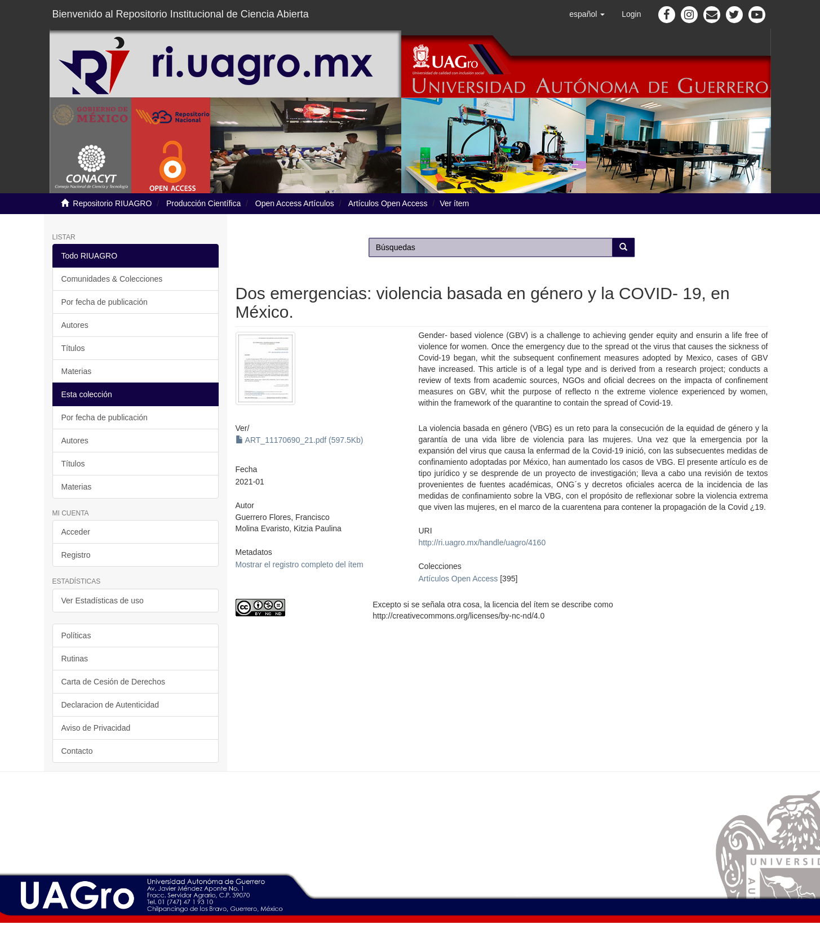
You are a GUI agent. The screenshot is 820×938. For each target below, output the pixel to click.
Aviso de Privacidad (96, 727)
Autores (74, 325)
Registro (76, 554)
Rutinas (74, 658)
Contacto (77, 750)
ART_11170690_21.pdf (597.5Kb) (300, 439)
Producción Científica (203, 203)
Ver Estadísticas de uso (102, 600)
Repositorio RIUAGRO (112, 203)
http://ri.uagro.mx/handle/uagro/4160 (482, 542)
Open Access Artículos (294, 203)
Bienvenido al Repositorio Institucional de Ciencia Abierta (180, 14)
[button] (587, 14)
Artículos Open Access (388, 203)
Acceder (75, 531)
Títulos (73, 348)
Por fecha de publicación (104, 301)
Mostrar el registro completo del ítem (300, 564)
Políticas (76, 635)
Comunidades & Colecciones (112, 278)
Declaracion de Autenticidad (110, 704)
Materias (76, 371)
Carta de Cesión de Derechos (113, 681)
